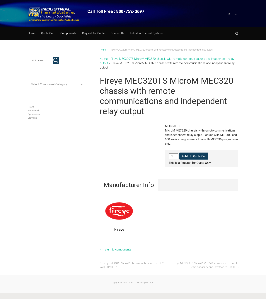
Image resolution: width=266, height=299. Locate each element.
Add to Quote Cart (195, 156)
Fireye (31, 107)
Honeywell (33, 110)
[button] (237, 33)
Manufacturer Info (129, 185)
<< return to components (115, 249)
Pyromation (34, 114)
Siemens (32, 117)
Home (103, 49)
